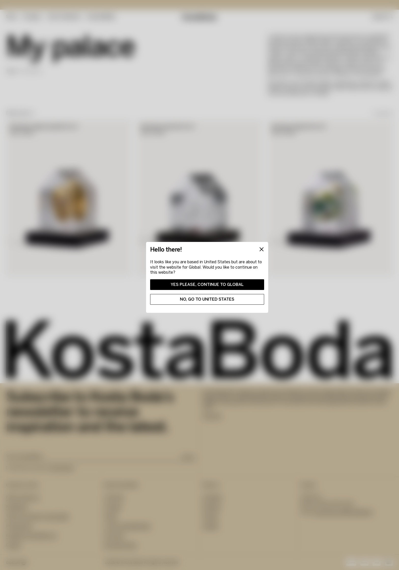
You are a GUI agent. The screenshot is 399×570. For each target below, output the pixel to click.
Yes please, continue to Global (207, 284)
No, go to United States (207, 299)
